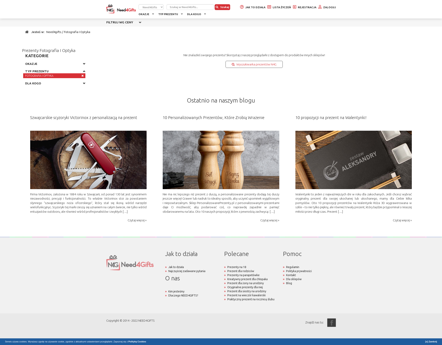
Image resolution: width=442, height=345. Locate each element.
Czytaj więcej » (137, 220)
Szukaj (222, 7)
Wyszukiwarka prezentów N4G (254, 64)
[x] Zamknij (431, 341)
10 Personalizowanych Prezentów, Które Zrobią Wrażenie (213, 117)
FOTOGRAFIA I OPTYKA (39, 75)
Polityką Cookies (137, 341)
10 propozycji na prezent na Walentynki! (330, 117)
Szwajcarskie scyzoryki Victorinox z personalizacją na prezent (83, 117)
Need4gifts (53, 32)
